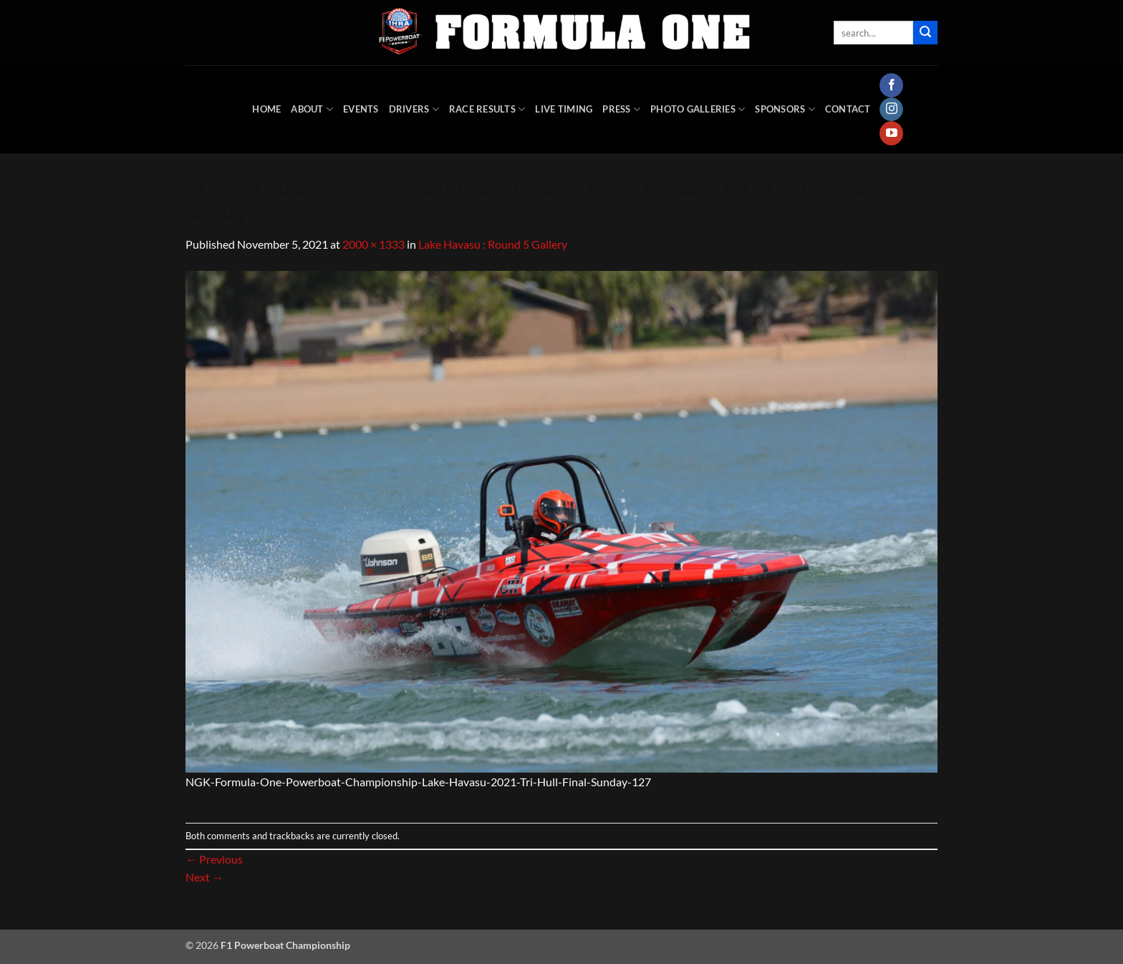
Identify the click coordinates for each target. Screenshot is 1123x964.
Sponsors (785, 109)
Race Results (487, 109)
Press (621, 109)
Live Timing (563, 109)
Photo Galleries (697, 109)
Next (204, 877)
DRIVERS (414, 109)
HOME (266, 109)
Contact (848, 109)
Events (361, 109)
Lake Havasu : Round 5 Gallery (492, 244)
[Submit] (925, 33)
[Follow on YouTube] (891, 133)
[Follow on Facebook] (891, 85)
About (312, 109)
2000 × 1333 (373, 244)
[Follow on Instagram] (891, 109)
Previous (214, 859)
